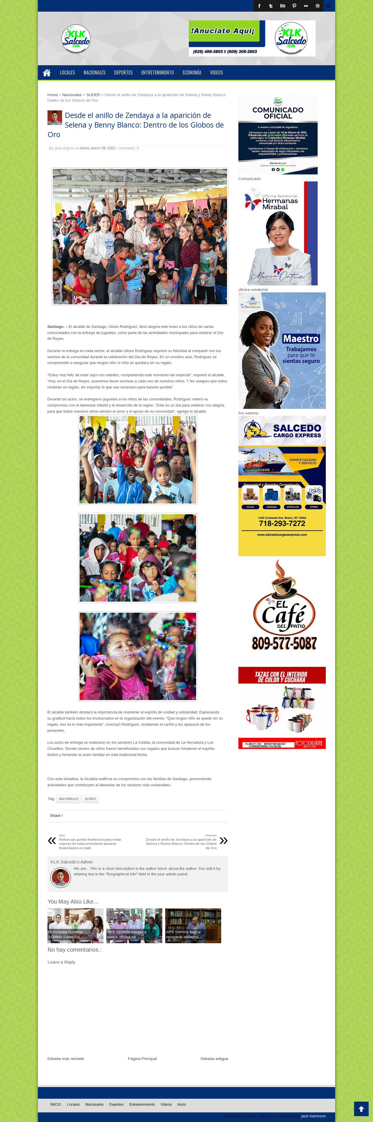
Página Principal (142, 1058)
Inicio (181, 1104)
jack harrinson (313, 1116)
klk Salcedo (262, 1116)
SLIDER (90, 799)
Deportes (123, 72)
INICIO (46, 72)
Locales (67, 72)
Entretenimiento (157, 72)
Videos (216, 72)
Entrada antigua (214, 1058)
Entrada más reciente (65, 1058)
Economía (192, 72)
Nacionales (94, 72)
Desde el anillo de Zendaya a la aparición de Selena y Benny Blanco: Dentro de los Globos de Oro (135, 124)
